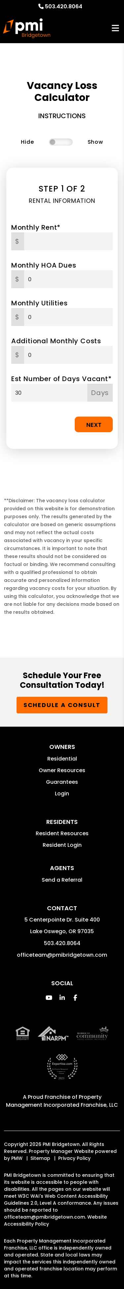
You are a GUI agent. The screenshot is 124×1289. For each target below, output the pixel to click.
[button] (49, 998)
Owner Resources (62, 770)
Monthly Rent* (36, 227)
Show (95, 142)
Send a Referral (62, 880)
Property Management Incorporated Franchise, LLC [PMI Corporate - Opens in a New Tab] (62, 1101)
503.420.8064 (63, 6)
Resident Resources (62, 833)
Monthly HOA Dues (43, 265)
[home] (26, 28)
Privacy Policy (74, 1158)
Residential (62, 759)
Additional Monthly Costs (56, 341)
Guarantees (62, 782)
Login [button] (62, 793)
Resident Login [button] (62, 845)
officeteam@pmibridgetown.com (62, 955)
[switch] (61, 142)
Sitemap (40, 1158)
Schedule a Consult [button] (62, 705)
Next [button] (94, 425)
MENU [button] (115, 28)
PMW (16, 1158)
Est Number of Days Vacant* (61, 378)
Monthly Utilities (39, 303)
